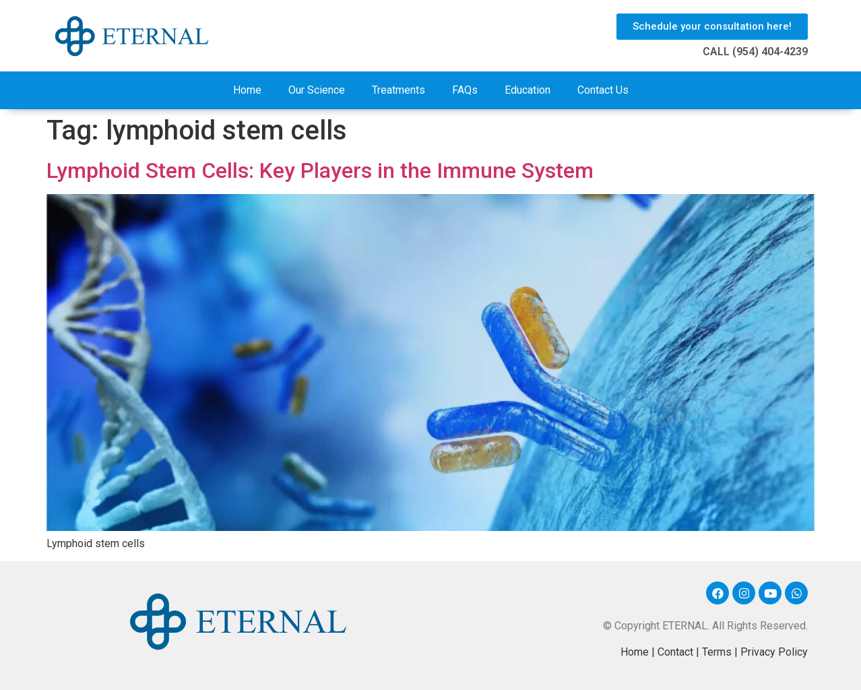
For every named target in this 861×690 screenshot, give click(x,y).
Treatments (398, 90)
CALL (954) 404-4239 (755, 51)
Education (527, 90)
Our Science (316, 90)
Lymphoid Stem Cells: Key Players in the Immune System (320, 170)
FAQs (465, 90)
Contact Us (603, 90)
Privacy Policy (774, 652)
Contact (675, 652)
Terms (717, 652)
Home (247, 90)
